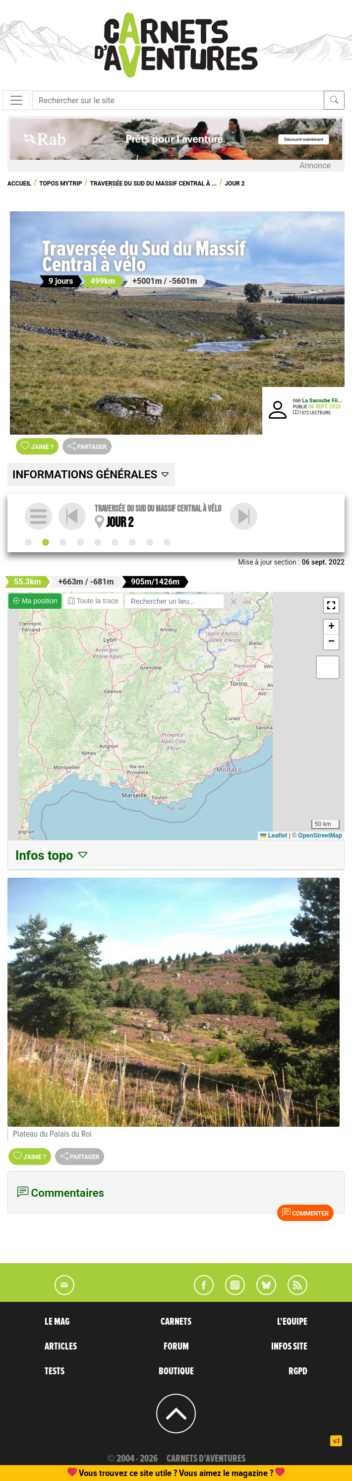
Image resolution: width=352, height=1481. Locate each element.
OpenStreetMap (320, 835)
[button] (331, 605)
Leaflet (273, 835)
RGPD (298, 1371)
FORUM (176, 1347)
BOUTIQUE (176, 1371)
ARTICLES (61, 1347)
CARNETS (176, 1322)
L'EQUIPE (292, 1322)
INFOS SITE (289, 1347)
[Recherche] (178, 100)
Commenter (305, 1213)
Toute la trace (93, 601)
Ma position (35, 601)
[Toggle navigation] (16, 100)
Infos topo (52, 855)
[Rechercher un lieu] (174, 601)
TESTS (54, 1371)
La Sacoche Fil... (322, 400)
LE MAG (57, 1322)
